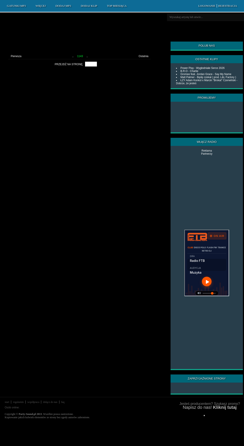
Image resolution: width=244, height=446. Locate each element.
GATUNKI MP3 (16, 5)
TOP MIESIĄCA (117, 5)
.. (73, 56)
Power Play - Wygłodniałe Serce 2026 (202, 68)
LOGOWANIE (206, 5)
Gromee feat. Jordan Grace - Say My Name (205, 74)
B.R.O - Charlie (189, 71)
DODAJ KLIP (89, 5)
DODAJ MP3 (63, 5)
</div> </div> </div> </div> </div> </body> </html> (204, 415)
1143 (80, 56)
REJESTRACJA (227, 5)
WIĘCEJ (41, 5)
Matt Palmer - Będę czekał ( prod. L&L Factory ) (208, 77)
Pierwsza (16, 56)
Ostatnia (143, 56)
